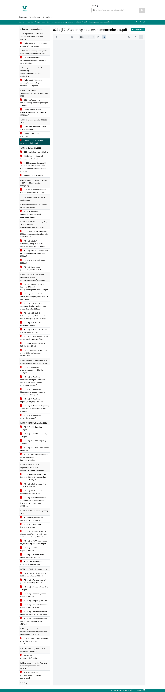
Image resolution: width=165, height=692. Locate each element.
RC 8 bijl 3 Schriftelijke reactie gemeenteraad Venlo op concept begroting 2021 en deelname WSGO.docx (33, 502)
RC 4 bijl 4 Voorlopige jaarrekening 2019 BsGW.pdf (30, 268)
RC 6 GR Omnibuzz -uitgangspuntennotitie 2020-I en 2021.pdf (32, 370)
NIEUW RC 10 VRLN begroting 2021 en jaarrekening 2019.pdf (33, 574)
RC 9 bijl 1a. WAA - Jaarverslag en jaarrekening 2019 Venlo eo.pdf (33, 542)
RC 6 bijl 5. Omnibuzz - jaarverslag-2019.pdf (30, 417)
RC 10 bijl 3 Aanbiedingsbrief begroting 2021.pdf (33, 595)
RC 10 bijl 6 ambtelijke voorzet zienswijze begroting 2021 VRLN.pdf (33, 613)
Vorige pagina (138, 29)
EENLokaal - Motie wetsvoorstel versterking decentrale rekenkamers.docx (34, 641)
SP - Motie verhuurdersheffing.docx (29, 657)
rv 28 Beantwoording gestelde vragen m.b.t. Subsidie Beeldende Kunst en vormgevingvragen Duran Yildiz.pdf (33, 167)
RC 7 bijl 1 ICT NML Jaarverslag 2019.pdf (33, 435)
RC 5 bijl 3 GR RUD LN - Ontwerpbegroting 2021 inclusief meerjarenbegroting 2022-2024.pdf (33, 316)
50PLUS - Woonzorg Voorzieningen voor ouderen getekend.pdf (30, 675)
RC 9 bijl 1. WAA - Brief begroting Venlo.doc (30, 526)
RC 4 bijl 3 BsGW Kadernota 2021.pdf (32, 261)
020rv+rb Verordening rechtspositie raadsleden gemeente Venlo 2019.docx (33, 60)
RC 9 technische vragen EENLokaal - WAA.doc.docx (30, 563)
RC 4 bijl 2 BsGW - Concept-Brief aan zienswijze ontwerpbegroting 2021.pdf (34, 253)
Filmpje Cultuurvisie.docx (31, 175)
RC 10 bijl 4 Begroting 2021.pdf (33, 601)
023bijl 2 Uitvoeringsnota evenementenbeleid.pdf (31, 142)
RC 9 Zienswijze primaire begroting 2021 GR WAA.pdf (31, 519)
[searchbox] (114, 10)
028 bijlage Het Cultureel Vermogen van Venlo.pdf (31, 157)
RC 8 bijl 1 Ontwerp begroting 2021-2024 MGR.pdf (33, 485)
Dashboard (23, 17)
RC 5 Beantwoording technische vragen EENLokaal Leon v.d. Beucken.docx (34, 353)
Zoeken (93, 6)
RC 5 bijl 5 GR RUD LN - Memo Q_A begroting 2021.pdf (33, 331)
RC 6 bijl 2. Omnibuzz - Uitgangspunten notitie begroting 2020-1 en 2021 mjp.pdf (32, 392)
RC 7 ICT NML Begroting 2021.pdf (31, 428)
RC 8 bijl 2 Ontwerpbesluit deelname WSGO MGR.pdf (32, 492)
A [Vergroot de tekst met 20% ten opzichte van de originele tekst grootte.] (140, 22)
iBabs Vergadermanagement (122, 690)
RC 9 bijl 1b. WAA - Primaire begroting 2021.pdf (32, 549)
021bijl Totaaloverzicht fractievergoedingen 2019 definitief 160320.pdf (33, 112)
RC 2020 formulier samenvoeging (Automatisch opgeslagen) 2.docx (30, 214)
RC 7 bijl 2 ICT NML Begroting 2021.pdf (33, 442)
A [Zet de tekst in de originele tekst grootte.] (136, 22)
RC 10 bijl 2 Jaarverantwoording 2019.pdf (34, 588)
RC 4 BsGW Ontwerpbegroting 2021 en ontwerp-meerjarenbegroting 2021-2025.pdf (34, 234)
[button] (142, 10)
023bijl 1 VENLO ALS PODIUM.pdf (29, 135)
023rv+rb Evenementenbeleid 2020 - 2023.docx (33, 128)
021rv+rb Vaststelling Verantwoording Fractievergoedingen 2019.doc (34, 102)
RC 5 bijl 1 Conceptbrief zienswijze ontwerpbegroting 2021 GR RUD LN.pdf (34, 296)
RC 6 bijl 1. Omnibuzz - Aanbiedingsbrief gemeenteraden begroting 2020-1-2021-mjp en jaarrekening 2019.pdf (32, 381)
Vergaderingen (34, 17)
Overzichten (47, 17)
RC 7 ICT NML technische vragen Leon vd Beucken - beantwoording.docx (34, 457)
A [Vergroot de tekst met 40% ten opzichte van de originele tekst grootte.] (144, 22)
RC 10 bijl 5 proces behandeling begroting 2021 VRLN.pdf (34, 606)
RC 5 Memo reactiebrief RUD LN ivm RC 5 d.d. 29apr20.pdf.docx (34, 338)
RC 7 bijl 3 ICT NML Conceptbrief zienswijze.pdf (34, 449)
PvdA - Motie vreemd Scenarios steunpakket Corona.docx (33, 44)
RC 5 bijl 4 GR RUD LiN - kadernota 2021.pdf (31, 324)
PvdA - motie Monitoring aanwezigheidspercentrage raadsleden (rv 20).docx (31, 83)
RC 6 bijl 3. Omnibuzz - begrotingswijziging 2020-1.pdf (31, 400)
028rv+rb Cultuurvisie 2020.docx (34, 152)
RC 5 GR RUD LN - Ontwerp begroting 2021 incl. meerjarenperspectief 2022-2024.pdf (34, 287)
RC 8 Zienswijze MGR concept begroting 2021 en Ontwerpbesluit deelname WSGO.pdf (33, 477)
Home (32, 22)
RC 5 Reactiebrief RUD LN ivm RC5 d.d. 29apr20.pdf (33, 345)
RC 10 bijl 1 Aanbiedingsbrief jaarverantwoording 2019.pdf (33, 581)
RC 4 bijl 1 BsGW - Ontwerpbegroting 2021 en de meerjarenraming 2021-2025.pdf (32, 243)
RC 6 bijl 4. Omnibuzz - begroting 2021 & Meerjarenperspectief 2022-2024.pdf (34, 408)
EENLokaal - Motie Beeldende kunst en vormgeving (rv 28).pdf (33, 191)
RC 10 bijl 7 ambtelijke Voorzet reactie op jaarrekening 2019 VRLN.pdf (33, 621)
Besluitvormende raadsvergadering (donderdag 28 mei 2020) (64, 22)
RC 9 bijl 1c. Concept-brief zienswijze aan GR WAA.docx (32, 556)
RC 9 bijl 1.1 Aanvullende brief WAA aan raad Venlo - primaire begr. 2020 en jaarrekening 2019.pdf (34, 534)
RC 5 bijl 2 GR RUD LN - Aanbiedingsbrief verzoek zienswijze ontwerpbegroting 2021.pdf (33, 306)
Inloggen (141, 690)
